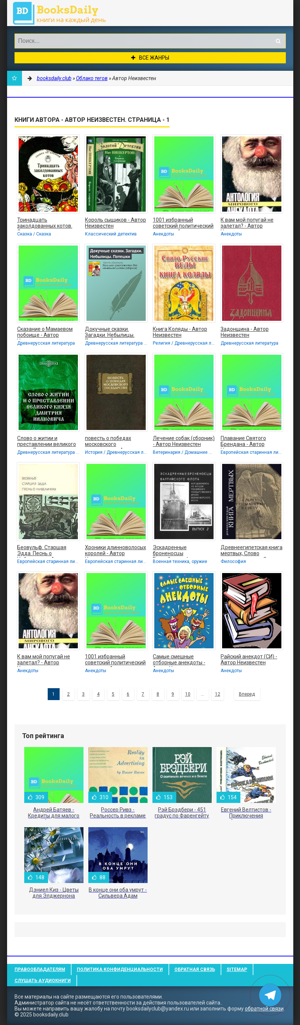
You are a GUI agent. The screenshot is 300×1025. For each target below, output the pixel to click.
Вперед (247, 694)
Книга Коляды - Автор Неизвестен (180, 332)
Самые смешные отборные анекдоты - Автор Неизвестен (179, 660)
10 (187, 694)
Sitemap (237, 969)
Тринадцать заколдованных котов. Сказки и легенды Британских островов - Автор (45, 223)
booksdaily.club (63, 13)
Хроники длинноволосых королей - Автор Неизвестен (115, 551)
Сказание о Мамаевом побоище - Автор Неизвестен (45, 332)
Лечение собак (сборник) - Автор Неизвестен (184, 441)
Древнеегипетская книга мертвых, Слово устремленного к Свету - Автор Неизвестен (251, 551)
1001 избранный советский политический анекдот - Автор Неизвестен (183, 223)
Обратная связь (194, 969)
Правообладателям (40, 969)
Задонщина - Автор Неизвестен (245, 332)
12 (217, 694)
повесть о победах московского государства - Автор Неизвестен (110, 442)
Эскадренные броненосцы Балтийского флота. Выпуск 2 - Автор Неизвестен (177, 551)
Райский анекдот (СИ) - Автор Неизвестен (249, 659)
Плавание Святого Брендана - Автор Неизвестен (243, 442)
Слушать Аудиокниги (43, 980)
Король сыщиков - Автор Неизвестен (115, 223)
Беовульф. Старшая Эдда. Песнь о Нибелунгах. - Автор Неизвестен (41, 551)
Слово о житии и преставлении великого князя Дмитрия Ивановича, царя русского (46, 442)
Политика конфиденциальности (120, 969)
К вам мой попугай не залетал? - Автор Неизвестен (247, 223)
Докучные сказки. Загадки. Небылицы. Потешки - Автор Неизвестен (110, 332)
